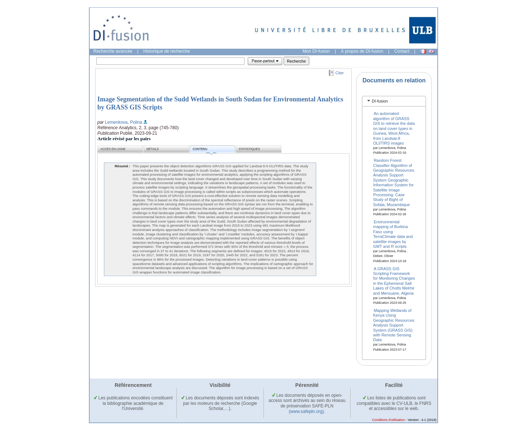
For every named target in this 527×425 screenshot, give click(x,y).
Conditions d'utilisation (388, 420)
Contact (401, 51)
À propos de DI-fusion (362, 51)
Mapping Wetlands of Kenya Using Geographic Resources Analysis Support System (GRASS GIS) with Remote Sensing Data (394, 325)
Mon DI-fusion (316, 51)
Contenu (204, 150)
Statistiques (249, 149)
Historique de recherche (166, 51)
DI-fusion (380, 101)
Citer (340, 73)
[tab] (394, 101)
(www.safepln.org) (306, 411)
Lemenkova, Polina (123, 122)
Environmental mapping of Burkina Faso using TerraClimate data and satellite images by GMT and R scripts (393, 234)
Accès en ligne (113, 149)
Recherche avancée (112, 51)
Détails (152, 149)
